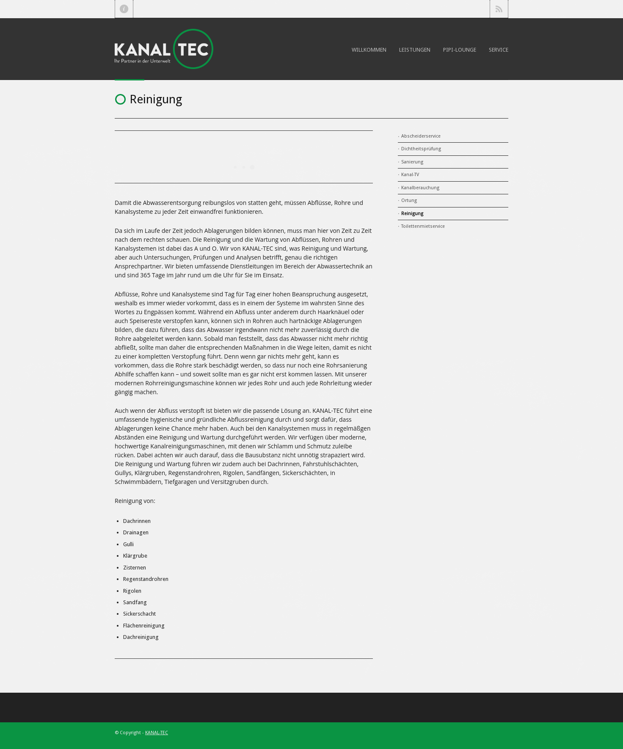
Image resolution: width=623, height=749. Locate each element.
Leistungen (414, 50)
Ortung (409, 200)
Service (498, 50)
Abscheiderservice (421, 136)
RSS (499, 9)
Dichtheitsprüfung (421, 149)
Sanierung (412, 162)
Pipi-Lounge (459, 50)
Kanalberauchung (420, 188)
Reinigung (412, 213)
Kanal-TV (410, 174)
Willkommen (369, 50)
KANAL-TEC (156, 732)
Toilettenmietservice (423, 226)
